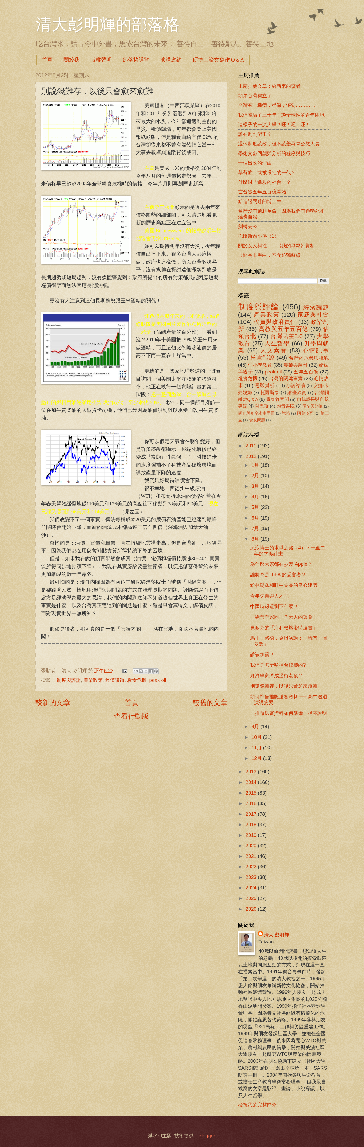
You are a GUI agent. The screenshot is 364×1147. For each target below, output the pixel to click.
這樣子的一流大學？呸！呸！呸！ (274, 124)
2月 (255, 475)
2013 (252, 771)
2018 (252, 824)
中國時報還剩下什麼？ (274, 606)
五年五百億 (306, 372)
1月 (255, 465)
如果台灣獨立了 (255, 95)
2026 (252, 909)
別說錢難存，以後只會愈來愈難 (283, 686)
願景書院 (286, 406)
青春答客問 (277, 399)
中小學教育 (260, 365)
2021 (252, 856)
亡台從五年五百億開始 (262, 191)
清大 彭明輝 (276, 935)
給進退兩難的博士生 (259, 201)
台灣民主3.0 (286, 336)
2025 (252, 898)
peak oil (157, 680)
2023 (252, 877)
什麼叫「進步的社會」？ (264, 182)
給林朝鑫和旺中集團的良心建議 (283, 585)
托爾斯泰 (270, 392)
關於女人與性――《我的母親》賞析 (276, 245)
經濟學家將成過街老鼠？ (276, 675)
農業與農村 (295, 365)
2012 (252, 456)
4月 (255, 496)
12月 (257, 758)
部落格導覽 (136, 60)
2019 (252, 835)
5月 (255, 507)
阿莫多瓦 (305, 413)
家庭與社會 (313, 314)
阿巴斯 (262, 406)
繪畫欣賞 (296, 392)
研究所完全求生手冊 (256, 413)
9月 (255, 726)
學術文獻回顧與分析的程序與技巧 (274, 153)
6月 (255, 518)
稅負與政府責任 (275, 321)
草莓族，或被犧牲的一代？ (267, 172)
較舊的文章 (210, 702)
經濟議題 (115, 680)
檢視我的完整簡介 (257, 1105)
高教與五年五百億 (283, 329)
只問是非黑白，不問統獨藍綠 (269, 255)
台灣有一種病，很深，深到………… (276, 105)
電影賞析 (264, 385)
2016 (252, 803)
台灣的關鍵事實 (286, 378)
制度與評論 (69, 680)
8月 (255, 539)
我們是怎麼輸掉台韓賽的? (278, 665)
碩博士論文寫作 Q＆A (218, 60)
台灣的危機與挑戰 (309, 358)
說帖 (286, 413)
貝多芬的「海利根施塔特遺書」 (283, 627)
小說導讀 (295, 385)
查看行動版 (131, 716)
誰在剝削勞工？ (255, 134)
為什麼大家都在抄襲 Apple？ (281, 564)
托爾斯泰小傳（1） (258, 236)
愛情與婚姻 (313, 406)
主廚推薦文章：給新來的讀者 (269, 86)
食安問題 (257, 420)
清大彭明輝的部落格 (107, 24)
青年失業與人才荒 (269, 596)
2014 (252, 782)
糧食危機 (136, 680)
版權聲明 (101, 60)
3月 (255, 486)
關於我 (71, 60)
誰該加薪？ (262, 654)
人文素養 (273, 350)
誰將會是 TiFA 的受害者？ (278, 575)
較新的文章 (52, 702)
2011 (252, 445)
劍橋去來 (247, 226)
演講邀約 (171, 60)
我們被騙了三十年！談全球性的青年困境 (281, 115)
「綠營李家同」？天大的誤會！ (283, 617)
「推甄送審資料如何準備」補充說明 (288, 713)
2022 (252, 866)
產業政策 (93, 680)
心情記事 (316, 350)
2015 (252, 793)
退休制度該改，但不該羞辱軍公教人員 (279, 143)
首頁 (47, 60)
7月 (255, 528)
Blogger (206, 1135)
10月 (257, 737)
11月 (257, 747)
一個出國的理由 (255, 163)
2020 (252, 845)
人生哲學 (277, 343)
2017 (252, 814)
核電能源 (262, 357)
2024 (252, 887)
